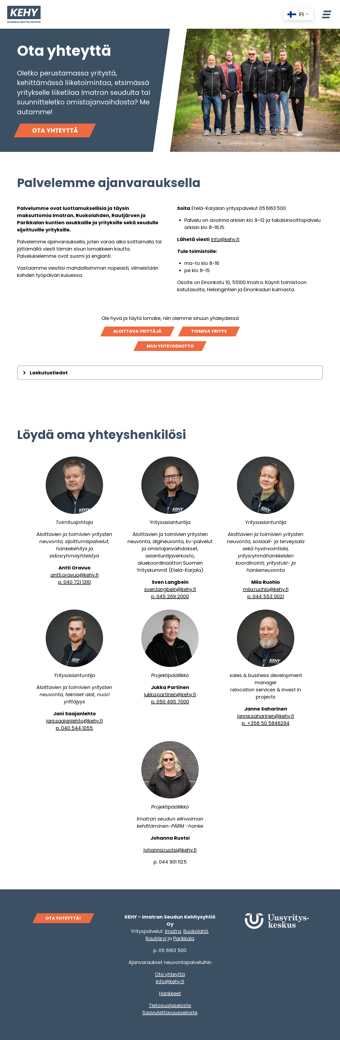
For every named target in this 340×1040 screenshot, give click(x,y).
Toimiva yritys (209, 331)
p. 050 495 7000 (170, 701)
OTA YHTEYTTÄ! (63, 918)
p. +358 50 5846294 (266, 723)
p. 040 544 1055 (74, 728)
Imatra (173, 931)
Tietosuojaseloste (170, 1005)
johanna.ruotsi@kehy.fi (170, 850)
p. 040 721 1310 (74, 582)
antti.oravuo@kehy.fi (74, 575)
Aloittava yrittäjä (137, 331)
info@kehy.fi (225, 239)
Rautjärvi (156, 938)
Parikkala (183, 938)
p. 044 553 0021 (265, 596)
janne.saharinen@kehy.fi (265, 716)
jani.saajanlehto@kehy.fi (74, 720)
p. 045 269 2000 (170, 596)
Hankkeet (170, 993)
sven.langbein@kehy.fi (170, 589)
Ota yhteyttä (55, 130)
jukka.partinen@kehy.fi (170, 694)
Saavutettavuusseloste (169, 1012)
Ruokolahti (195, 931)
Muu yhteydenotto (170, 346)
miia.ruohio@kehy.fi (265, 589)
